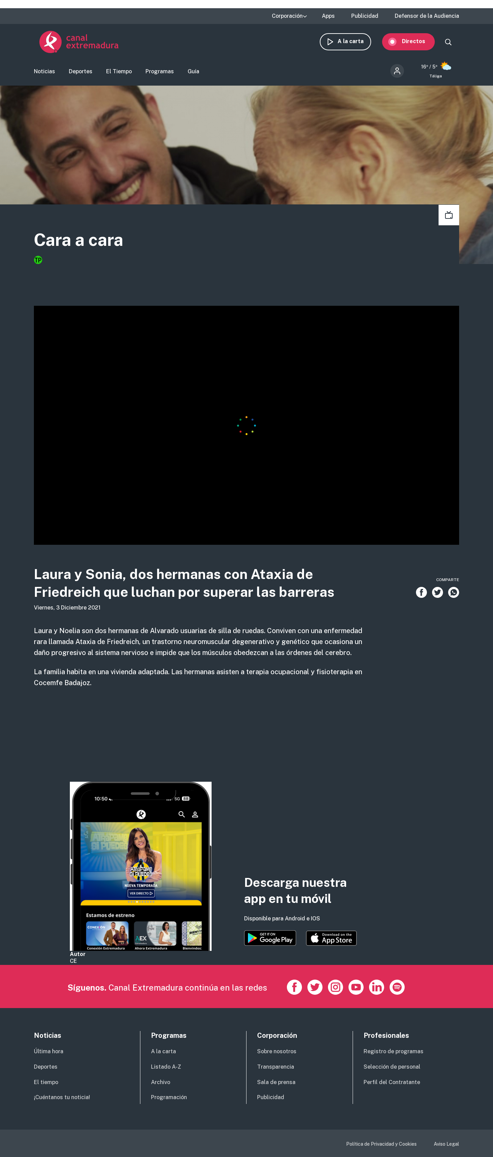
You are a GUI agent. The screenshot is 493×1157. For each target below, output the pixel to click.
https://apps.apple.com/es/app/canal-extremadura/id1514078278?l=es (331, 938)
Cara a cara (88, 243)
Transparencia (275, 1067)
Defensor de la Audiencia (427, 16)
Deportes (80, 74)
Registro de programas (394, 1051)
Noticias (44, 74)
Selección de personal (392, 1067)
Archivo (160, 1082)
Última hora (48, 1051)
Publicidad (364, 16)
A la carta (356, 43)
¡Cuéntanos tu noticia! (62, 1097)
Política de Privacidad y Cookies (381, 1144)
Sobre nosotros (276, 1051)
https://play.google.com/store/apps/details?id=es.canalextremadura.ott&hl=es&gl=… (270, 938)
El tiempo (46, 1082)
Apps (328, 16)
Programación (169, 1097)
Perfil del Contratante (392, 1082)
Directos (419, 43)
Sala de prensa (276, 1082)
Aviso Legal (446, 1144)
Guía (193, 74)
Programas (160, 74)
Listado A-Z (166, 1067)
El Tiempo (119, 74)
